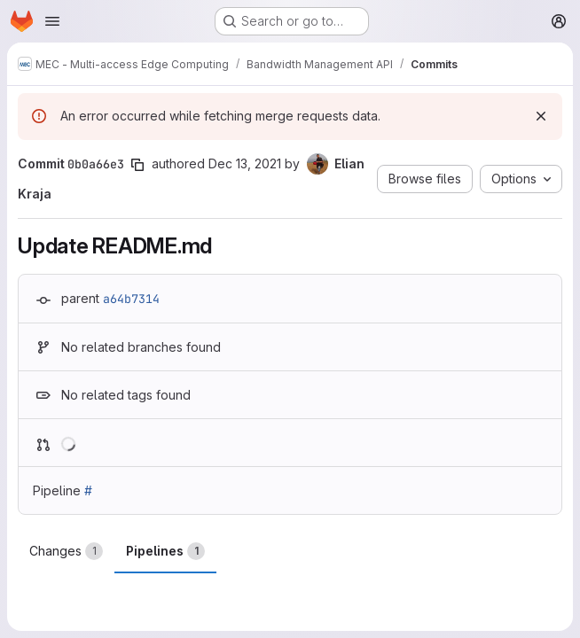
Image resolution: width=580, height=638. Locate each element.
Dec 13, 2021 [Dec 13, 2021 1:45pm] (244, 163)
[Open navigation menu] (52, 21)
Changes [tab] (66, 551)
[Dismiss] (541, 116)
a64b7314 (131, 299)
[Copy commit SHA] (137, 164)
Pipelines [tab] (165, 551)
